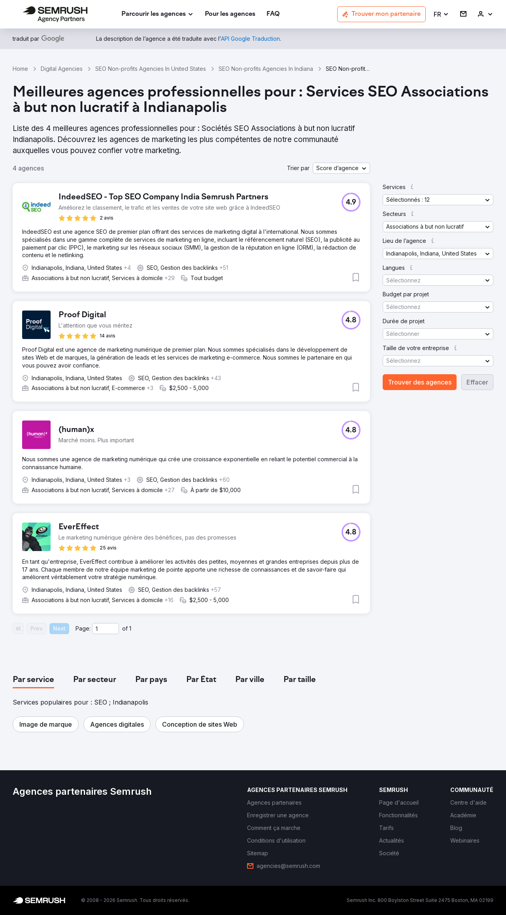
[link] (230, 14)
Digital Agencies (62, 68)
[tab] (33, 680)
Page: (83, 628)
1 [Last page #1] (130, 628)
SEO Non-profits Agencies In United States (150, 68)
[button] (441, 14)
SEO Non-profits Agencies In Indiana (266, 68)
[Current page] (106, 628)
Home (20, 68)
